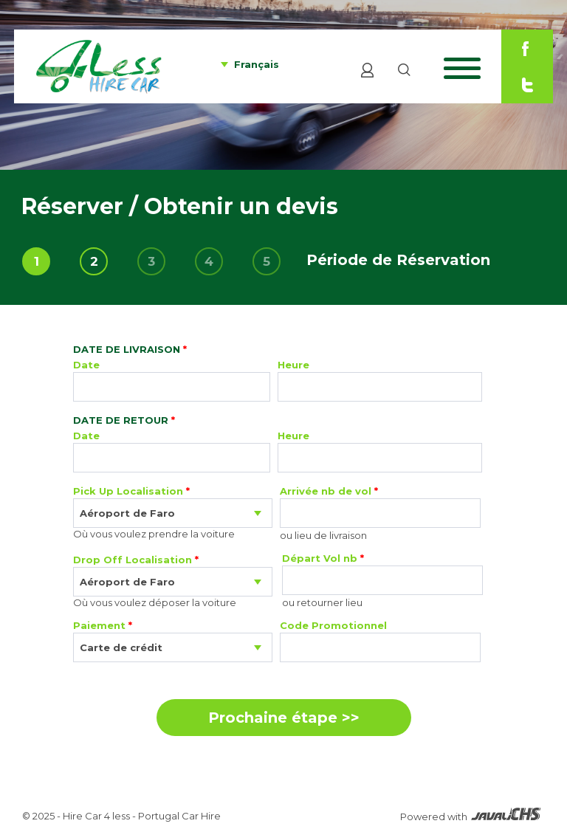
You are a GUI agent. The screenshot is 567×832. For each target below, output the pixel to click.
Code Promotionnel (333, 625)
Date (86, 365)
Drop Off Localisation (136, 559)
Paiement (102, 625)
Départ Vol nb (323, 558)
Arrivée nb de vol (329, 491)
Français (256, 64)
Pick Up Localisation (131, 491)
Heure (293, 365)
